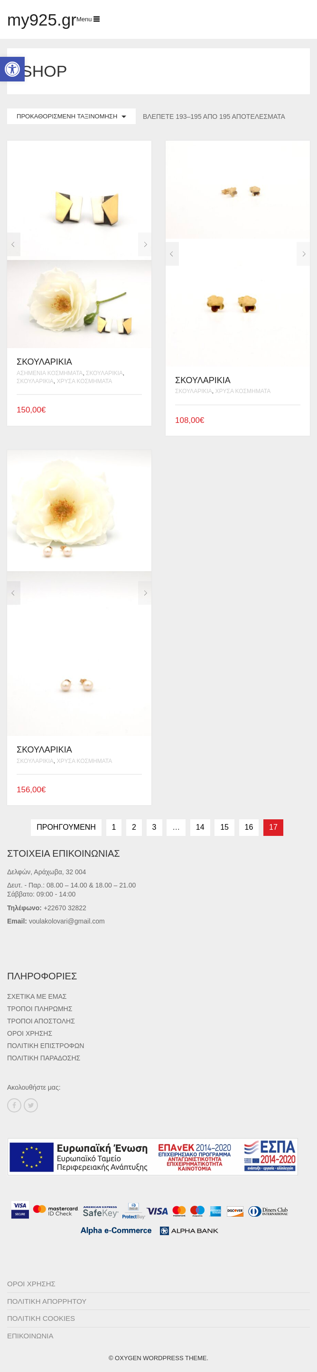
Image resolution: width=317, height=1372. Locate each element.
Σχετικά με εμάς (36, 996)
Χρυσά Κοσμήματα (84, 381)
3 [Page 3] (154, 827)
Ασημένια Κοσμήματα (50, 373)
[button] (12, 69)
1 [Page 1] (114, 827)
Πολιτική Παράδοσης (43, 1058)
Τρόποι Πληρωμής (39, 1009)
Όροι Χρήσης (29, 1033)
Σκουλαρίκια (104, 373)
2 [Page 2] (134, 827)
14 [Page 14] (200, 827)
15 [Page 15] (224, 827)
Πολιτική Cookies (41, 1318)
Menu (88, 19)
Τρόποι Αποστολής (41, 1021)
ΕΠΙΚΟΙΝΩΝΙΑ (30, 1336)
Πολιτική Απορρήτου (46, 1301)
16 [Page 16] (249, 827)
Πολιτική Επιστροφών (45, 1045)
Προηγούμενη (66, 827)
